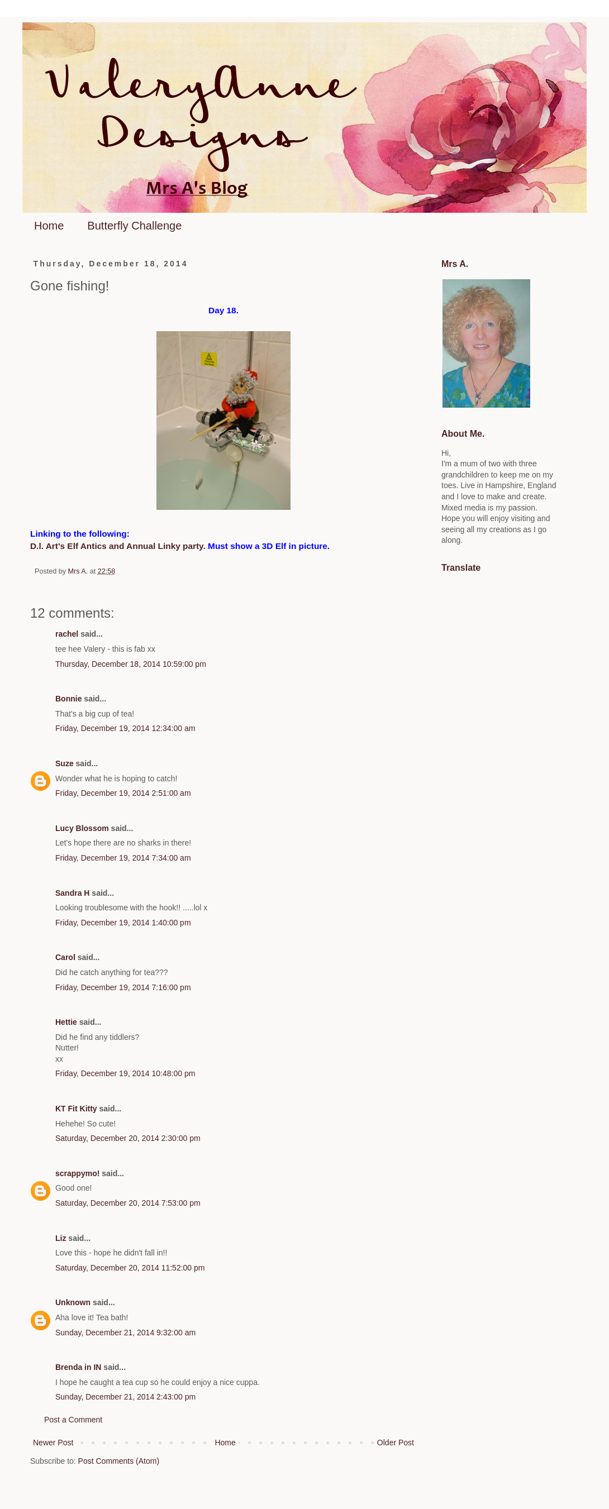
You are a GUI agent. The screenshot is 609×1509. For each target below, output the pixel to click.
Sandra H (72, 893)
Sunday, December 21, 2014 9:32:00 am (125, 1332)
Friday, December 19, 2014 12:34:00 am (125, 728)
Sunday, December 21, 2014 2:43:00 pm (125, 1396)
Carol (65, 957)
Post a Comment (73, 1419)
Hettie (66, 1022)
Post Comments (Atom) (118, 1461)
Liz (60, 1238)
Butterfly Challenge (134, 225)
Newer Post (53, 1442)
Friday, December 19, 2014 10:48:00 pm (125, 1073)
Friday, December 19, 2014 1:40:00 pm (123, 922)
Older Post (395, 1442)
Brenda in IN (78, 1367)
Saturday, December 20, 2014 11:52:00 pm (129, 1267)
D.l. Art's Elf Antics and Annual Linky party (116, 546)
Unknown (73, 1302)
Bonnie (68, 698)
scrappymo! (77, 1173)
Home (49, 225)
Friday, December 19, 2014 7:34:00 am (123, 857)
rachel (66, 633)
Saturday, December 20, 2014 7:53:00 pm (128, 1202)
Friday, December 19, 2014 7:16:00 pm (123, 987)
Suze (64, 763)
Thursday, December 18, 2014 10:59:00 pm (130, 664)
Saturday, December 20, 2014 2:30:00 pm (128, 1138)
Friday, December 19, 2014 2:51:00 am (123, 793)
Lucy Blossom (82, 828)
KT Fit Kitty (76, 1108)
